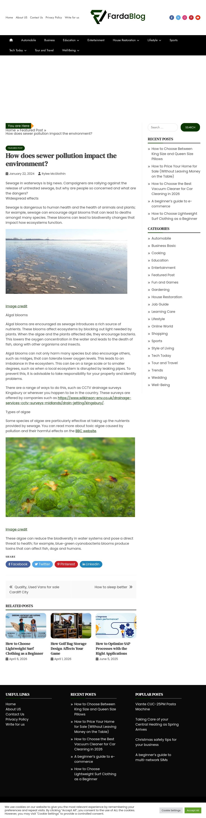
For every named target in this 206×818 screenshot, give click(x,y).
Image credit (16, 306)
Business (49, 40)
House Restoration (124, 40)
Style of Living (163, 348)
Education (69, 40)
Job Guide (160, 304)
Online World (162, 326)
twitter (178, 17)
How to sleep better (111, 587)
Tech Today (16, 50)
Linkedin (91, 564)
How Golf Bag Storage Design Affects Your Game (68, 648)
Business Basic (164, 245)
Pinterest (66, 564)
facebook (171, 17)
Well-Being (69, 50)
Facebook (18, 564)
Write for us (72, 17)
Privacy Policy (54, 17)
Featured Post (15, 148)
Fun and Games (165, 282)
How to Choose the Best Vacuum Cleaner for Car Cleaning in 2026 (172, 188)
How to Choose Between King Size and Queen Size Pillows (172, 153)
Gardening (161, 289)
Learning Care (163, 311)
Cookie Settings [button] (171, 810)
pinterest (191, 17)
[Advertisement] (103, 83)
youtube (197, 17)
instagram (184, 17)
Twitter (42, 564)
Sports (173, 40)
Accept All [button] (193, 810)
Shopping (160, 333)
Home (9, 17)
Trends (157, 370)
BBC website (85, 431)
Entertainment (96, 40)
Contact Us (36, 17)
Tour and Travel (44, 50)
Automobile (28, 40)
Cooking (158, 253)
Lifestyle (153, 40)
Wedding (159, 377)
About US (21, 17)
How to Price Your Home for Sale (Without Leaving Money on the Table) (176, 171)
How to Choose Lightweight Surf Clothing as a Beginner (24, 648)
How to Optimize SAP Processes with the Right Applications (113, 648)
